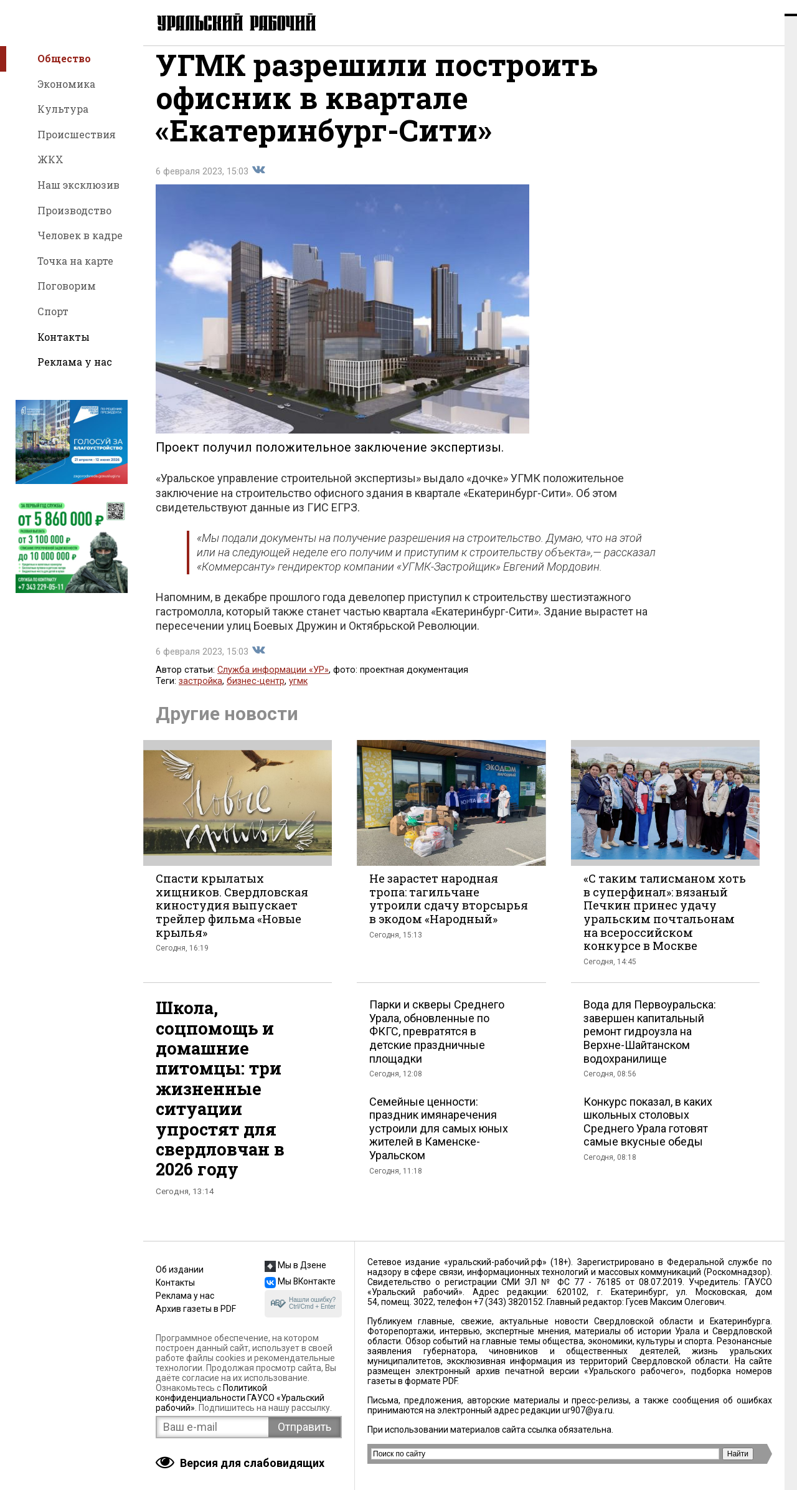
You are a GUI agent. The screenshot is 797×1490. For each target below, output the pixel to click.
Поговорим (66, 285)
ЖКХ (50, 159)
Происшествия (76, 134)
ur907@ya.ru (587, 1410)
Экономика (66, 83)
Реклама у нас (74, 361)
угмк (298, 694)
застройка (200, 694)
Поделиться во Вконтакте (258, 183)
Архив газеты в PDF (196, 1309)
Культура (62, 108)
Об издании (180, 1269)
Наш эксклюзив (78, 184)
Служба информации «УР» (273, 683)
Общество (64, 58)
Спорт (52, 311)
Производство (74, 210)
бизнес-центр (256, 694)
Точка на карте (75, 260)
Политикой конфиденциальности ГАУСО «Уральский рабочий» (240, 1398)
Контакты (63, 336)
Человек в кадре (80, 235)
